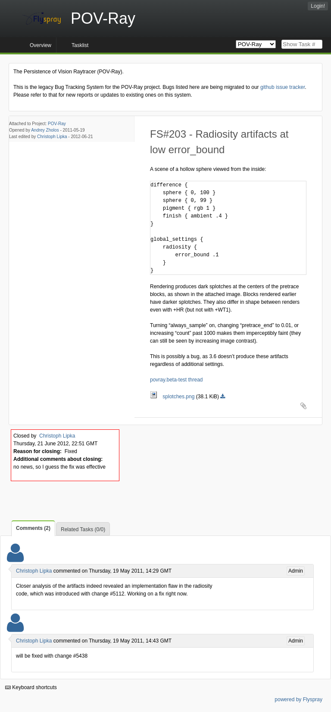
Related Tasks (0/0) (83, 529)
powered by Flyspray (298, 699)
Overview (40, 45)
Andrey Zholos (45, 130)
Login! (318, 6)
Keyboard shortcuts (31, 687)
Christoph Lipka (52, 136)
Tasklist (80, 45)
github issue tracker (282, 87)
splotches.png (173, 397)
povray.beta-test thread (176, 380)
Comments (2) (33, 528)
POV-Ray (57, 123)
